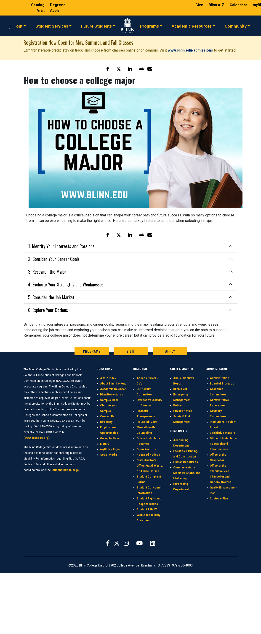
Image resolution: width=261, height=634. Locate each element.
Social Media (108, 454)
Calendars (239, 5)
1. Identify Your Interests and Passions (61, 246)
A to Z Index (108, 378)
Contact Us (107, 416)
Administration (219, 378)
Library (104, 443)
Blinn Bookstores (111, 394)
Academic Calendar (113, 389)
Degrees (57, 5)
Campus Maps (109, 400)
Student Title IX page (65, 470)
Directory (106, 422)
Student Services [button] (51, 25)
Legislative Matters (222, 432)
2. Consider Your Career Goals (54, 258)
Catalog (38, 5)
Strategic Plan (219, 498)
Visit (41, 10)
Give (199, 5)
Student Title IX (147, 509)
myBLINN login (110, 449)
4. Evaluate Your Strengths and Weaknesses (66, 284)
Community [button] (236, 25)
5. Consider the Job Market (51, 297)
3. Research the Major (47, 271)
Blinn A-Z (217, 5)
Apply (54, 10)
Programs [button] (149, 25)
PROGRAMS (92, 351)
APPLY (170, 351)
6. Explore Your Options (48, 310)
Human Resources (185, 462)
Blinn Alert (180, 389)
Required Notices (148, 454)
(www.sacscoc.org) (36, 437)
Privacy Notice (182, 411)
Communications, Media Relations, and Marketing (186, 473)
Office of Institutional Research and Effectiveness (223, 444)
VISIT (131, 351)
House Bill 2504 (147, 422)
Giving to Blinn (109, 438)
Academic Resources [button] (192, 25)
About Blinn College (113, 383)
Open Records (146, 449)
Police (177, 405)
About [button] (17, 25)
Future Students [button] (96, 25)
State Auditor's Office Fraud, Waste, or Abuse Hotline (150, 466)
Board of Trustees (222, 383)
